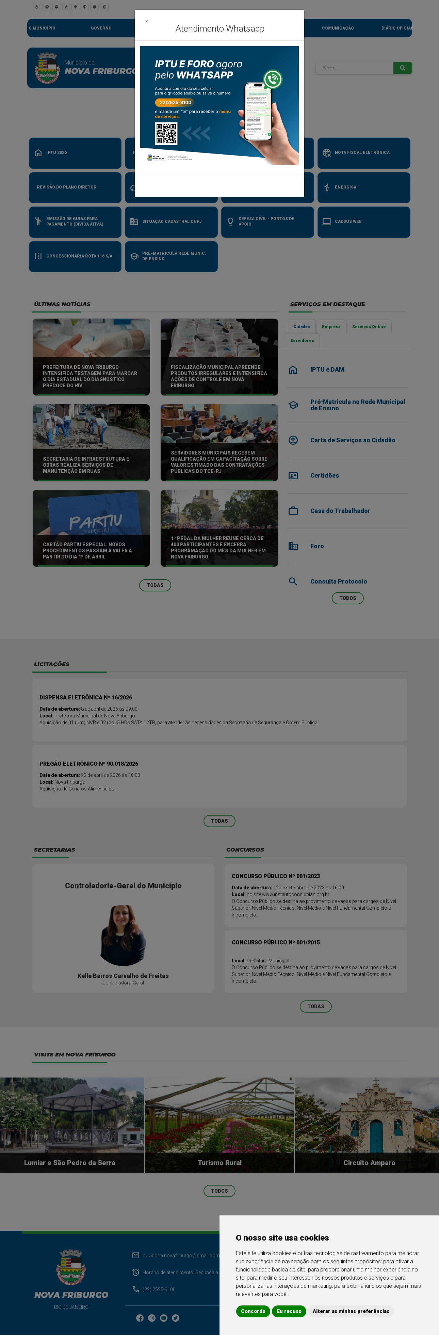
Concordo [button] (253, 1311)
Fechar (287, 186)
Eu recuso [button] (289, 1311)
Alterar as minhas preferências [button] (351, 1311)
